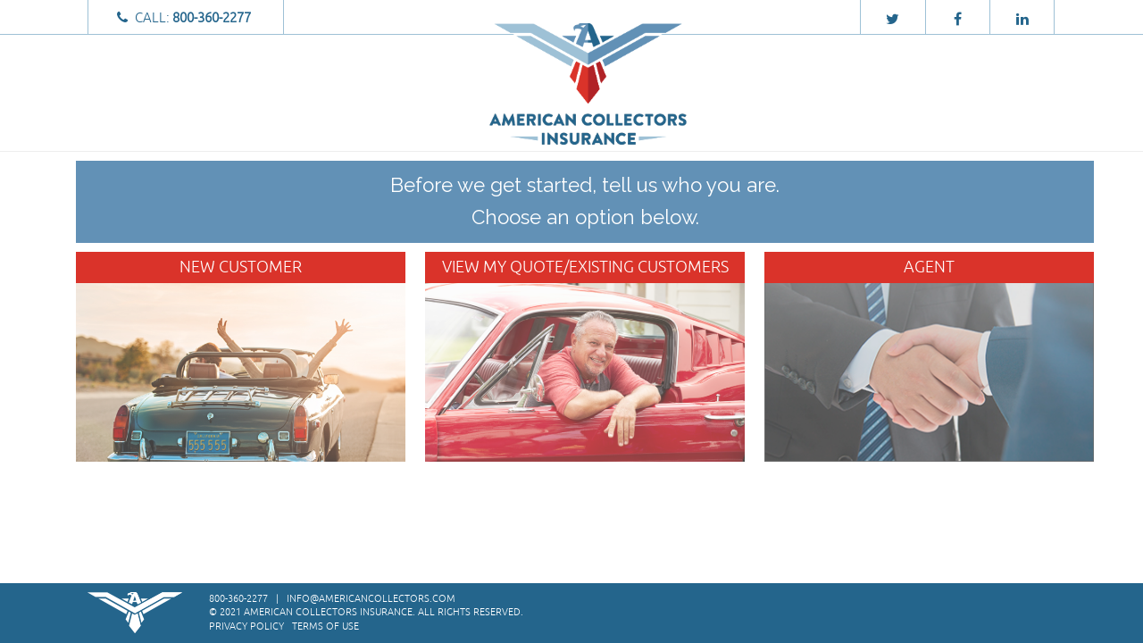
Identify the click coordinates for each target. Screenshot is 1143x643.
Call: (186, 18)
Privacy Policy (246, 626)
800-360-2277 (238, 598)
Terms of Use (325, 626)
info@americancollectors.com (371, 598)
